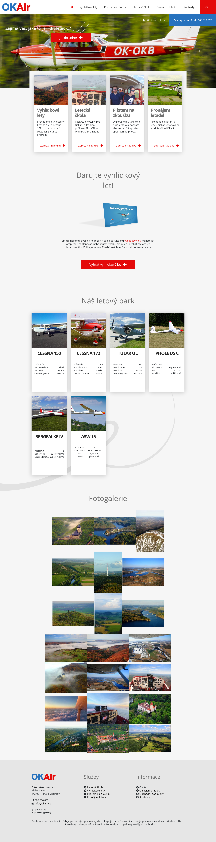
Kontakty (189, 7)
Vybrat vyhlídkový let (108, 264)
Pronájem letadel (167, 7)
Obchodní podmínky (151, 793)
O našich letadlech (150, 790)
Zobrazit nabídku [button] (52, 145)
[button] (16, 51)
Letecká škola (142, 7)
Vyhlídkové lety (89, 7)
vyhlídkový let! (133, 240)
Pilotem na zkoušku (115, 7)
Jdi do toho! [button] (71, 37)
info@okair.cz (43, 803)
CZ (206, 7)
